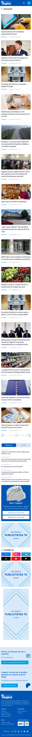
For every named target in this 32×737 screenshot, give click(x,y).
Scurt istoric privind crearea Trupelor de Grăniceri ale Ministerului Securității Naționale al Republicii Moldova (16, 461)
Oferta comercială (22, 711)
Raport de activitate (6, 714)
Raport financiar (5, 713)
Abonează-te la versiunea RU (16, 517)
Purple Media (27, 735)
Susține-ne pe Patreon (9, 685)
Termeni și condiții (5, 722)
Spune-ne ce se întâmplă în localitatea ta (14, 662)
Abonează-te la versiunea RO (16, 513)
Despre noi (3, 711)
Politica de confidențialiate (7, 724)
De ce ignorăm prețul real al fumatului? (12, 466)
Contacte (20, 713)
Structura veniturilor (6, 716)
